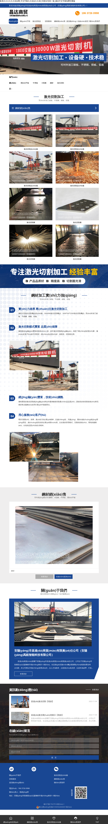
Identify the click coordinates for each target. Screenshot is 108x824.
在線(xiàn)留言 (82, 21)
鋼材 (53, 83)
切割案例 (48, 21)
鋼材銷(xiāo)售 (59, 21)
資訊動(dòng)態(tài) (71, 22)
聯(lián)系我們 (94, 21)
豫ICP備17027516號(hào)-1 (54, 804)
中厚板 (37, 83)
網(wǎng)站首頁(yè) (13, 22)
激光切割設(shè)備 (36, 22)
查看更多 (44, 576)
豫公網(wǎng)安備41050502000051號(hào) (54, 807)
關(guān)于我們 (25, 22)
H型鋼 (46, 83)
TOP (97, 819)
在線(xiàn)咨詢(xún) (63, 576)
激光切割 (62, 83)
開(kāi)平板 (26, 83)
